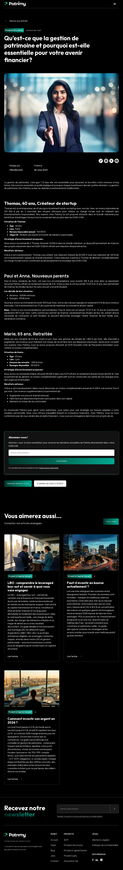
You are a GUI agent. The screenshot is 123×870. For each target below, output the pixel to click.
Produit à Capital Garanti (75, 850)
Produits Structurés (73, 845)
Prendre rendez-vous (18, 483)
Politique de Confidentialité (105, 845)
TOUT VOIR (111, 521)
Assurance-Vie (71, 861)
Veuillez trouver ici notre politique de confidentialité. (80, 816)
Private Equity (70, 855)
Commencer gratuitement (50, 483)
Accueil (54, 839)
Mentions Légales (101, 839)
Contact (55, 861)
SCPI (66, 839)
